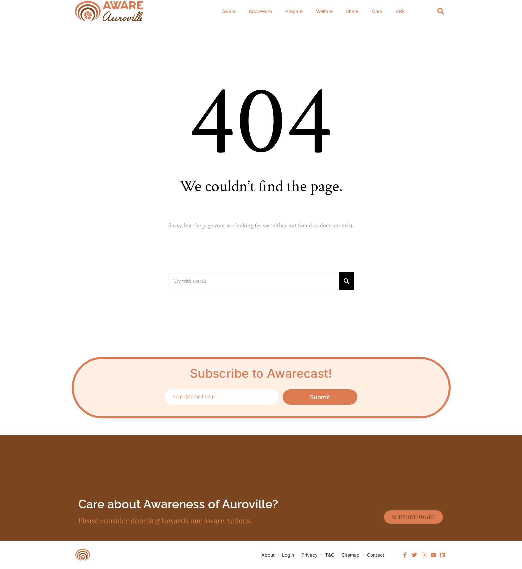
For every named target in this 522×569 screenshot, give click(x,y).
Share (352, 11)
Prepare (294, 11)
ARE (400, 11)
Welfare (324, 11)
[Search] (441, 11)
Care (377, 11)
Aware (229, 11)
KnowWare (260, 11)
